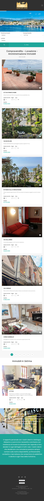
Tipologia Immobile (27, 33)
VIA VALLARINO (7, 239)
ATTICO (11, 391)
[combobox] (11, 35)
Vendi (18, 428)
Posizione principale (5, 33)
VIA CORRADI (7, 288)
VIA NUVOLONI (7, 141)
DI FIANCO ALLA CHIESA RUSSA (12, 189)
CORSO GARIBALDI (8, 337)
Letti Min (3, 38)
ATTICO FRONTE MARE (9, 92)
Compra (26, 428)
